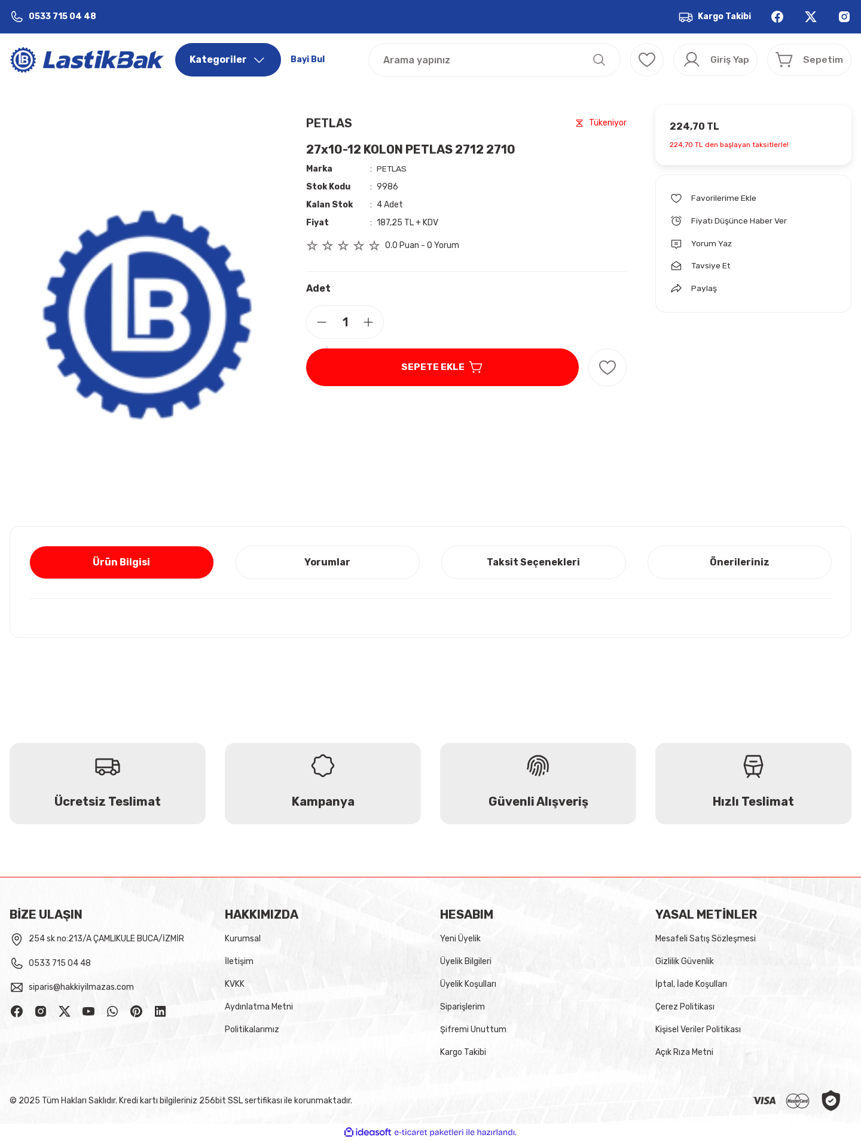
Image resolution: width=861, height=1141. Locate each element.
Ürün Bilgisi (121, 562)
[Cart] (806, 60)
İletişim (239, 961)
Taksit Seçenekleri (533, 562)
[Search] (489, 60)
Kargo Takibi (463, 1052)
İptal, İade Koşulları (691, 984)
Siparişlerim (462, 1007)
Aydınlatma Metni (259, 1007)
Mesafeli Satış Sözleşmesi (705, 939)
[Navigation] (228, 60)
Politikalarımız (252, 1029)
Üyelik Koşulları (468, 984)
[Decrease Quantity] (317, 322)
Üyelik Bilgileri (465, 961)
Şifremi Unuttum (473, 1029)
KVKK (235, 984)
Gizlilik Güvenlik (684, 961)
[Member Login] (707, 60)
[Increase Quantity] (373, 322)
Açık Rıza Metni (684, 1052)
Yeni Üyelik (460, 939)
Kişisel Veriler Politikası (698, 1029)
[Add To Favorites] (607, 367)
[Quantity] (345, 322)
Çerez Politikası (685, 1007)
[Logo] (88, 59)
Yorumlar (327, 562)
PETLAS (329, 123)
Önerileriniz (740, 562)
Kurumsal (243, 939)
